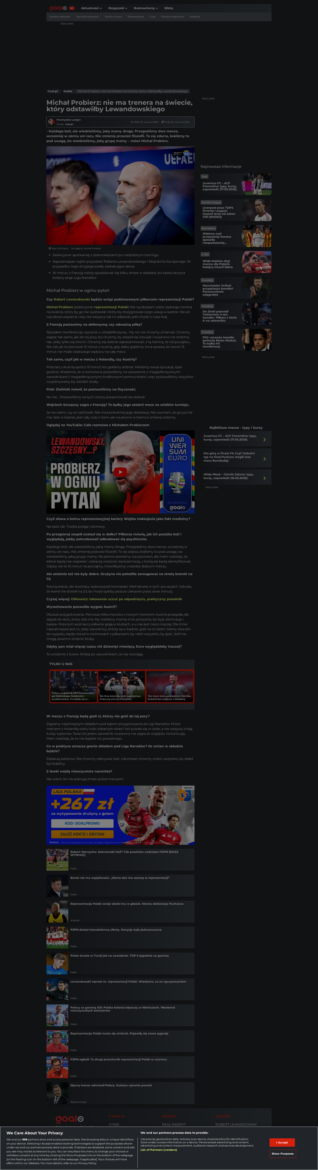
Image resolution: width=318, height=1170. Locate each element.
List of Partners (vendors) (159, 1149)
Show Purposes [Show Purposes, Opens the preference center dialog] (283, 1153)
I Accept (282, 1142)
